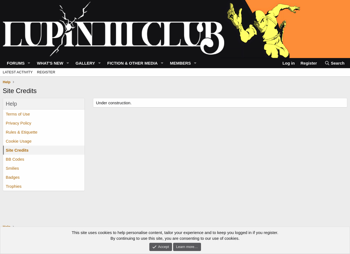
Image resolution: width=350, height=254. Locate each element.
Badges (13, 177)
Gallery (85, 63)
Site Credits (17, 150)
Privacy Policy (18, 123)
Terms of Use (18, 114)
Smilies (12, 168)
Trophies (14, 186)
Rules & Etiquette (21, 132)
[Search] (334, 63)
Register (46, 72)
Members (180, 63)
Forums (16, 63)
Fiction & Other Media (132, 63)
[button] (29, 63)
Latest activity (18, 72)
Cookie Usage (18, 141)
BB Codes (15, 159)
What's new (50, 63)
